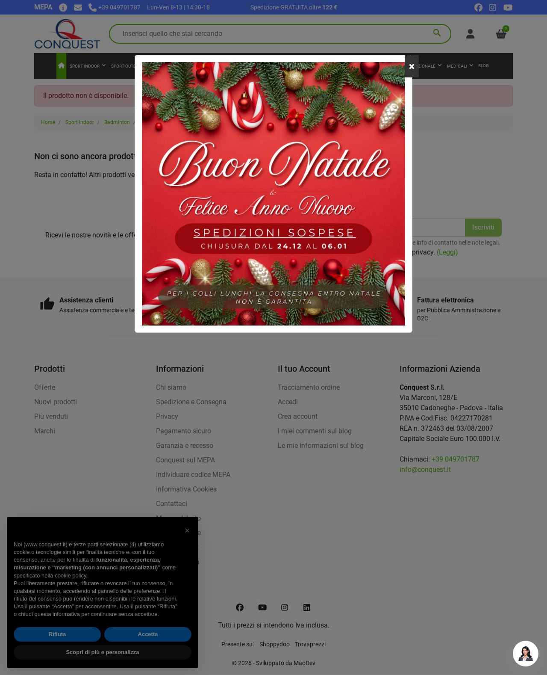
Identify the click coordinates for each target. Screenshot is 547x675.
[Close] (412, 66)
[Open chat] (525, 653)
